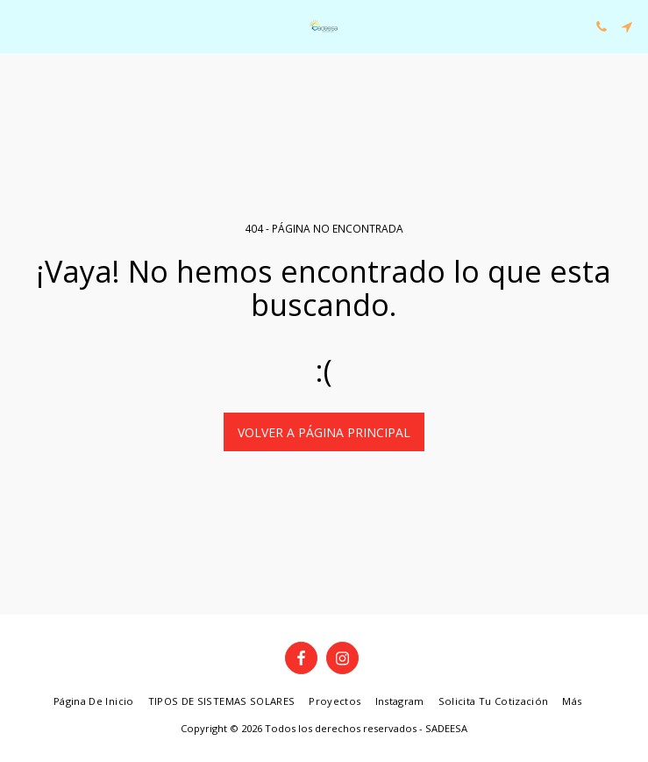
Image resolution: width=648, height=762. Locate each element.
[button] (19, 26)
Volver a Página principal (324, 432)
